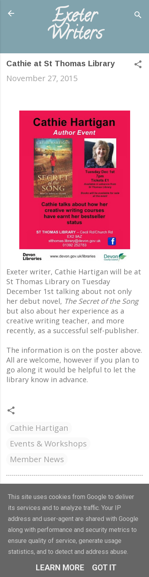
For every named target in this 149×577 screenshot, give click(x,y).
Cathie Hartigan (39, 428)
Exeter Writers (74, 26)
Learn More (60, 567)
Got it (104, 567)
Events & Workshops (48, 443)
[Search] (138, 16)
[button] (138, 65)
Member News (37, 459)
